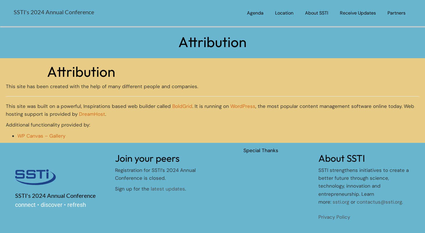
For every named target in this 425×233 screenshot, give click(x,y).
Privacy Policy (334, 217)
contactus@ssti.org (379, 202)
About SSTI (316, 13)
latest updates (168, 189)
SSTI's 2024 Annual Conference (54, 12)
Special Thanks (260, 150)
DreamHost (92, 114)
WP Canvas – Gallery (41, 136)
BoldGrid (182, 106)
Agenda (255, 13)
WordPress (242, 106)
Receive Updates (358, 13)
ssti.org (341, 202)
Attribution (81, 72)
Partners (397, 13)
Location (284, 13)
